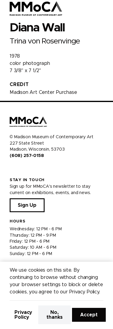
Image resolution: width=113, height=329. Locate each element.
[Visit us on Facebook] (12, 168)
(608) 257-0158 (27, 156)
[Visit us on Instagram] (19, 168)
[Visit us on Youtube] (26, 168)
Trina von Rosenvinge (45, 41)
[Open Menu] (105, 8)
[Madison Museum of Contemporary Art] (36, 8)
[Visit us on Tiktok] (33, 168)
